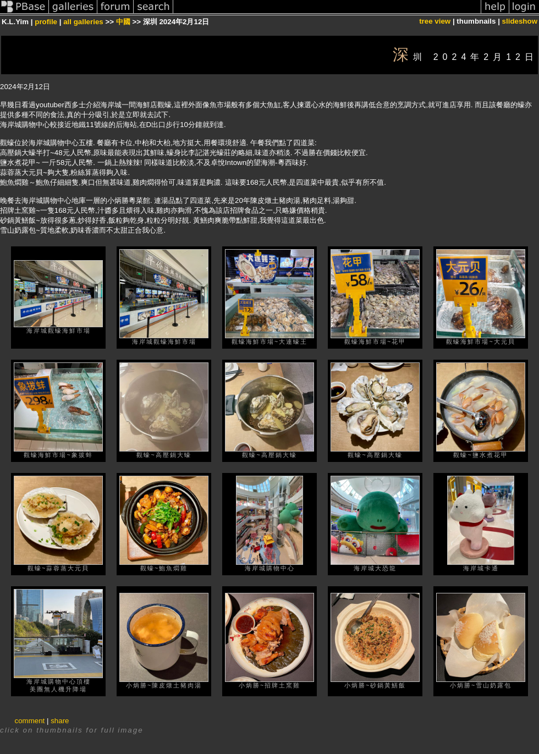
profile (46, 22)
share (60, 721)
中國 (123, 22)
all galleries (83, 22)
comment (30, 721)
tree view (434, 21)
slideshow (519, 21)
